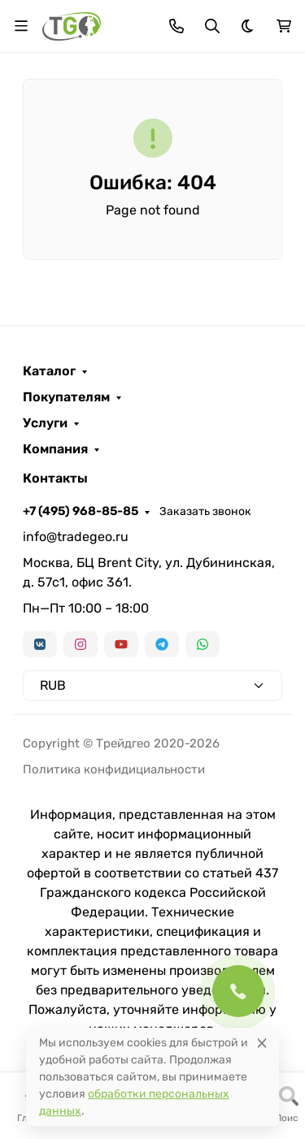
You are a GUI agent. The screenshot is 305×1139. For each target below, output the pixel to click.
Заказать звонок (205, 511)
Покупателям (66, 397)
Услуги (45, 423)
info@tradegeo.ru (76, 536)
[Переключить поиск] (212, 26)
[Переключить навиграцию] (21, 26)
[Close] (262, 1042)
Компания (55, 449)
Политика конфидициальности (114, 769)
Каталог (49, 371)
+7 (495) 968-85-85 (80, 511)
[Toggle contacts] (176, 26)
